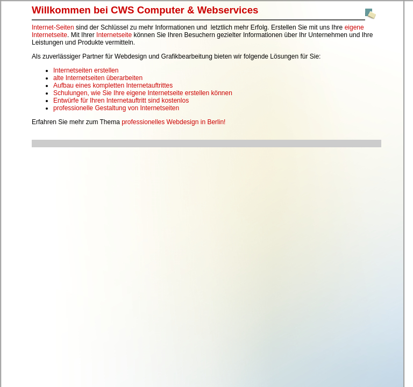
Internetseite (114, 35)
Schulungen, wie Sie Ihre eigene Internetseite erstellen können (142, 93)
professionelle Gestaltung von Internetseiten (116, 108)
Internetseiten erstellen (85, 70)
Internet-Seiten (53, 27)
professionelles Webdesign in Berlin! (173, 122)
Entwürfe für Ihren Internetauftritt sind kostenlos (121, 100)
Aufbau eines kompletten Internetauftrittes (113, 85)
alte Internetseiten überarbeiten (98, 78)
